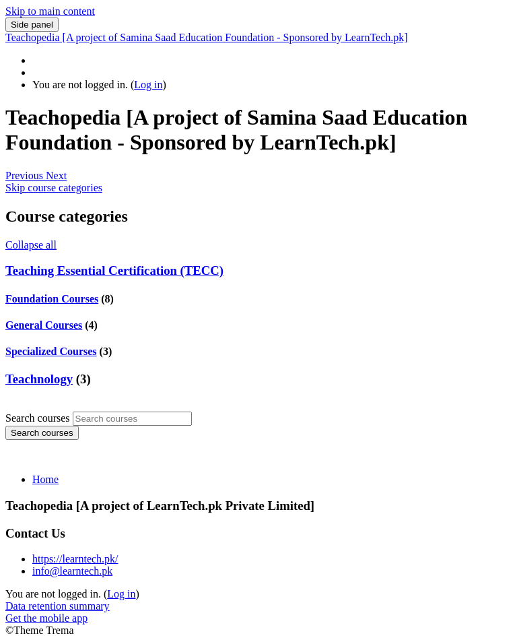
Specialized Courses (51, 351)
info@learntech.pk (72, 571)
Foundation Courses (51, 298)
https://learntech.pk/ (75, 559)
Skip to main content (50, 11)
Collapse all (31, 245)
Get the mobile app (46, 618)
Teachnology (39, 379)
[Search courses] (132, 419)
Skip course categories (53, 187)
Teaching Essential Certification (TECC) (114, 270)
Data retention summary (57, 606)
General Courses (43, 325)
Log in (148, 84)
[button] (25, 175)
